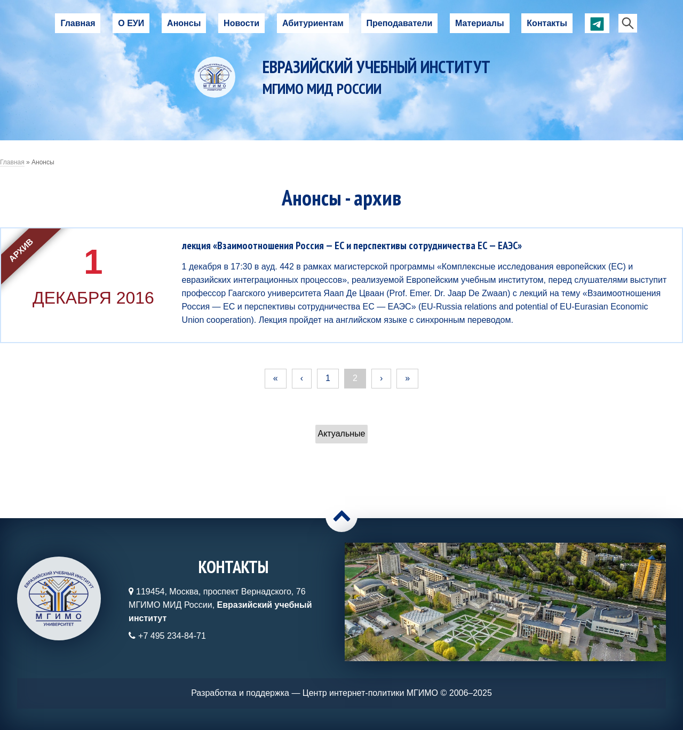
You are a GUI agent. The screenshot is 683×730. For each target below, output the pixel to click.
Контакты (547, 23)
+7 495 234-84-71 (172, 635)
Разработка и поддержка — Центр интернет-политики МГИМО (314, 692)
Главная (77, 23)
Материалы (479, 23)
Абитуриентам (313, 23)
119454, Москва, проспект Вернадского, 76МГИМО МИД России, (220, 605)
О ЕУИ (131, 23)
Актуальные (342, 433)
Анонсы (184, 23)
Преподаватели (400, 23)
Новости (241, 23)
